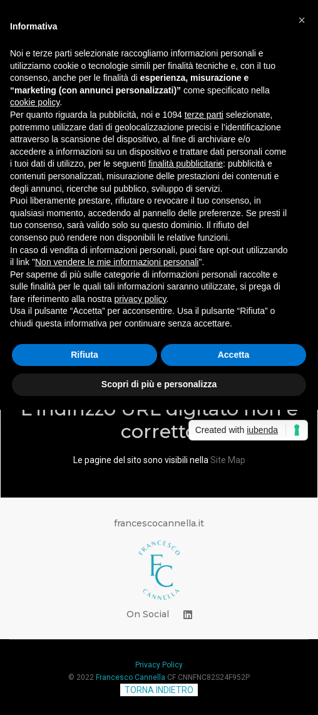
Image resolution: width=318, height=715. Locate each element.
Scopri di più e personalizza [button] (159, 384)
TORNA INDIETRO (159, 690)
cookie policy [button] (34, 102)
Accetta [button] (234, 355)
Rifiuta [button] (84, 355)
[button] (302, 20)
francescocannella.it (159, 523)
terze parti (204, 115)
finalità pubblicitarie (185, 164)
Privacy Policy (159, 664)
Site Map (227, 460)
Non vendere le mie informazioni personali (116, 262)
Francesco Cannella (130, 677)
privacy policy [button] (141, 299)
